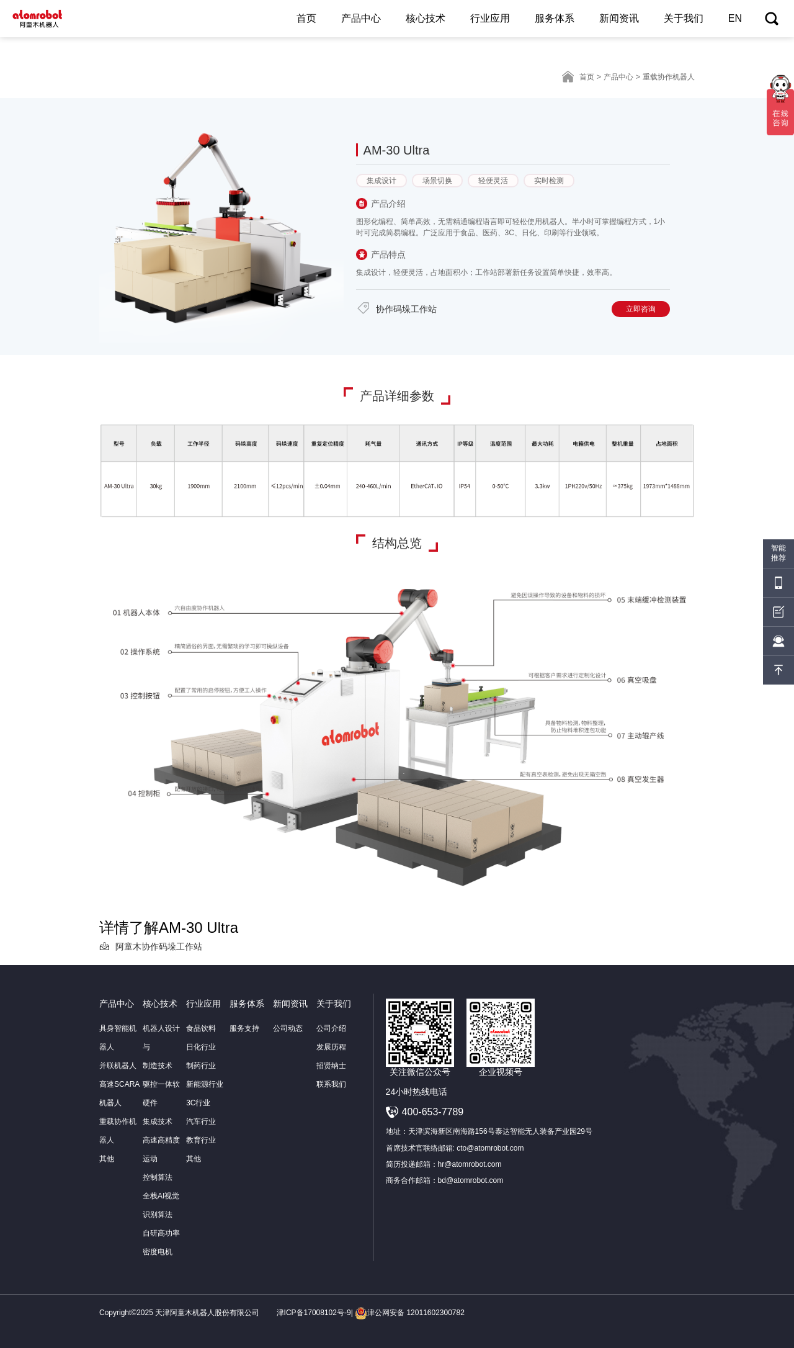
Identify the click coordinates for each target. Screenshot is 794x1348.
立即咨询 (641, 309)
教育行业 (201, 1140)
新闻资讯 (619, 18)
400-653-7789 (433, 1112)
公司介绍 (331, 1028)
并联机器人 (117, 1065)
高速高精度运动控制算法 (161, 1159)
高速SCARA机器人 (119, 1093)
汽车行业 (201, 1121)
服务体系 (554, 18)
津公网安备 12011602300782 (410, 1312)
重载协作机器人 (117, 1130)
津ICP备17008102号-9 (314, 1312)
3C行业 (198, 1103)
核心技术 (425, 18)
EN (735, 18)
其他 (106, 1158)
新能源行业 (204, 1084)
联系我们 (331, 1084)
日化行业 (201, 1047)
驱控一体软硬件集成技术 (161, 1103)
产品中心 (361, 18)
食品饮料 (201, 1028)
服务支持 (244, 1028)
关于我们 (683, 18)
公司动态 (288, 1028)
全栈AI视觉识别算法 (161, 1205)
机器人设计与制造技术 (161, 1047)
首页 (306, 18)
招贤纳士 (331, 1065)
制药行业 (201, 1065)
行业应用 (490, 18)
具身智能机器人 (117, 1037)
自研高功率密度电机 (161, 1242)
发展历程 (331, 1047)
